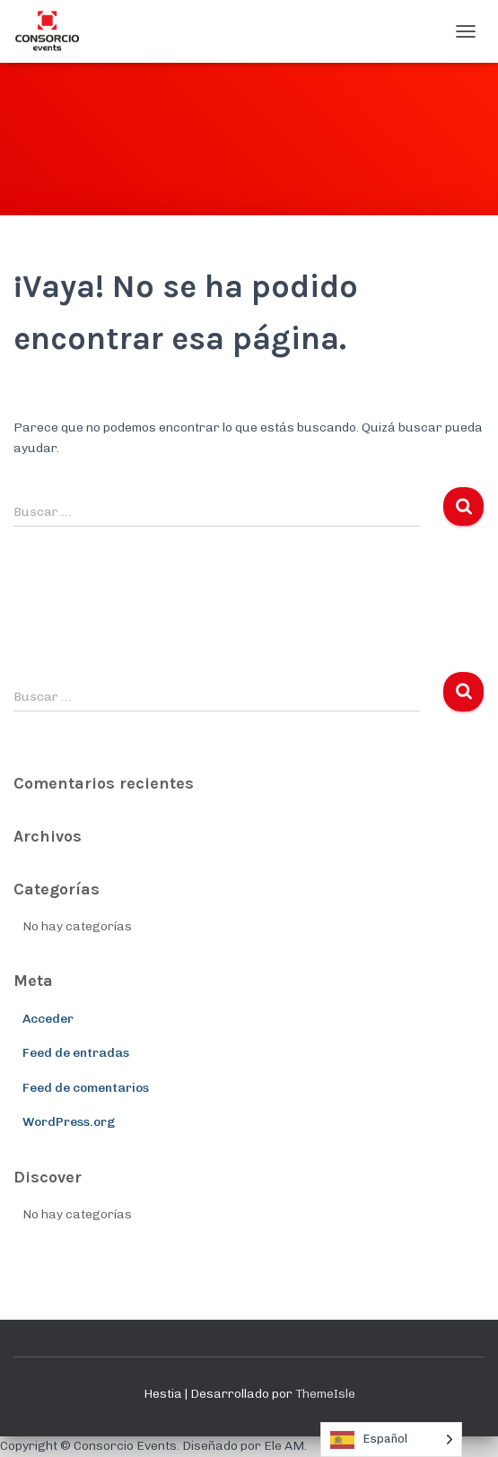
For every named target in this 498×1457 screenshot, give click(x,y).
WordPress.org (68, 1122)
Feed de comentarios (85, 1087)
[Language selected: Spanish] (391, 1439)
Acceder (48, 1018)
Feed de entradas (75, 1052)
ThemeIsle (325, 1393)
